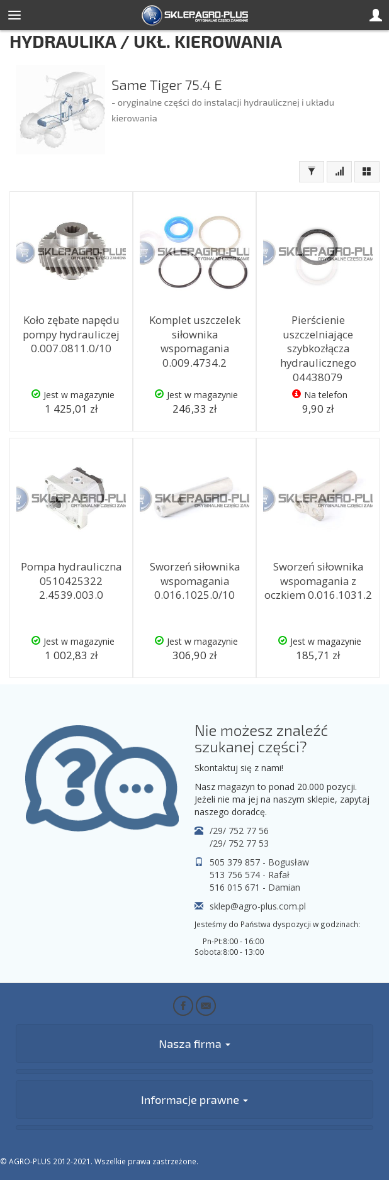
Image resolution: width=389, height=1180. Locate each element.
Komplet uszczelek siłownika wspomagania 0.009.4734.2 (194, 341)
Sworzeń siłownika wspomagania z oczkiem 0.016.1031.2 (318, 580)
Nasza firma (194, 1043)
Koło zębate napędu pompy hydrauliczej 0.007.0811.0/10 (71, 334)
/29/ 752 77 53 (239, 843)
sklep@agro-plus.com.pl (258, 906)
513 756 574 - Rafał (250, 875)
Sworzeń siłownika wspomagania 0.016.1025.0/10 (195, 580)
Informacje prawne (194, 1099)
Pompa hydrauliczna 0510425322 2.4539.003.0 (71, 580)
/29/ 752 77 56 (239, 831)
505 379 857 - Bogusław (259, 862)
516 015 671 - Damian (255, 887)
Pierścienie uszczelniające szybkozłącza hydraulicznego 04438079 (318, 348)
